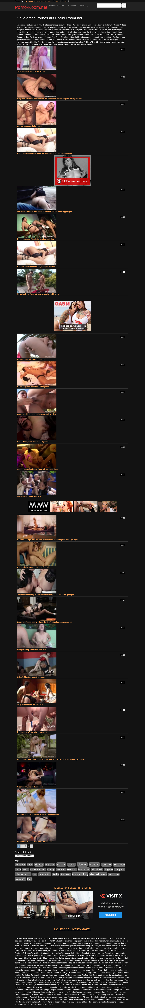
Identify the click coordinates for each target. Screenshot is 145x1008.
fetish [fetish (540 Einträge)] (25, 869)
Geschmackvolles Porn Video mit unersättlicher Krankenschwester (44, 154)
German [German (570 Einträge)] (60, 869)
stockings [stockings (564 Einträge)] (20, 879)
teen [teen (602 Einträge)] (29, 879)
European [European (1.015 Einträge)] (119, 864)
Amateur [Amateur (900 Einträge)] (20, 864)
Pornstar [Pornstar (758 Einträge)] (65, 874)
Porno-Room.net (31, 7)
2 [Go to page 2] (22, 846)
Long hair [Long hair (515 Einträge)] (119, 869)
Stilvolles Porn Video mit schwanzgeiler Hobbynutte (38, 294)
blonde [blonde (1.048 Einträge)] (71, 864)
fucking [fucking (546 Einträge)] (50, 869)
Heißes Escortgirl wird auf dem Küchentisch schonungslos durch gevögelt (47, 540)
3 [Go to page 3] (25, 846)
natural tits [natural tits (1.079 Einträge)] (44, 874)
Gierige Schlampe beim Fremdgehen (32, 126)
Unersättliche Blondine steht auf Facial (33, 567)
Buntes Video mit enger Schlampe (31, 359)
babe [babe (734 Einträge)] (30, 864)
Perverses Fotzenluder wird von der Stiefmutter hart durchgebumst (44, 622)
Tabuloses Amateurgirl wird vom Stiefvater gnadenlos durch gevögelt (45, 595)
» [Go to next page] (31, 846)
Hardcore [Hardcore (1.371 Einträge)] (84, 869)
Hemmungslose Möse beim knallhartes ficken (35, 239)
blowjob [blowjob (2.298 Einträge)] (82, 864)
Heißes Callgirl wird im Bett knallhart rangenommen (38, 814)
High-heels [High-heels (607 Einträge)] (97, 869)
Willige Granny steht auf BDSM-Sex (31, 650)
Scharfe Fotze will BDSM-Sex (29, 497)
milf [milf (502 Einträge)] (35, 874)
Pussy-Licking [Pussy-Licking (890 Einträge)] (80, 874)
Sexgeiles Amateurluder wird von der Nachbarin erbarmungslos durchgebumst (49, 99)
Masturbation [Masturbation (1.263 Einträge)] (23, 874)
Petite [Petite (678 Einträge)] (56, 874)
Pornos (64, 1)
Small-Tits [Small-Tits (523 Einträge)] (114, 874)
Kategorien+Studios (56, 5)
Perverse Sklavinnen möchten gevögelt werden (36, 414)
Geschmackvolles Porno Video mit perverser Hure (37, 469)
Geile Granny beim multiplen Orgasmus (33, 442)
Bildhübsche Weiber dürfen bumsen (32, 732)
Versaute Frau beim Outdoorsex (30, 787)
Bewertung (84, 5)
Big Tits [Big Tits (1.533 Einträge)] (61, 864)
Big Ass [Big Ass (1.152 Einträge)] (39, 864)
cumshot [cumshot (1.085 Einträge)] (106, 864)
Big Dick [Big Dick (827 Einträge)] (50, 864)
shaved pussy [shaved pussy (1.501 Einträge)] (98, 874)
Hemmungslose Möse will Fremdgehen (33, 387)
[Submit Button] (123, 5)
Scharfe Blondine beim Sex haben (31, 677)
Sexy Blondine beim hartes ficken (31, 71)
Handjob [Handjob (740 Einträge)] (71, 869)
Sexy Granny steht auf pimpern (30, 704)
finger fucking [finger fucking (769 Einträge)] (37, 869)
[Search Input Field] (109, 5)
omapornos (41, 1)
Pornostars (72, 5)
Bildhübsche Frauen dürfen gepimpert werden (36, 266)
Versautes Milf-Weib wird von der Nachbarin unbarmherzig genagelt (44, 212)
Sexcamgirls (30, 1)
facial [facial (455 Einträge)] (18, 869)
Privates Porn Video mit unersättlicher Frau (35, 842)
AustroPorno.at (53, 1)
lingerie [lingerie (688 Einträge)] (109, 869)
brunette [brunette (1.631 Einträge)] (94, 864)
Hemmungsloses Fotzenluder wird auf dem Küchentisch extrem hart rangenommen (51, 759)
